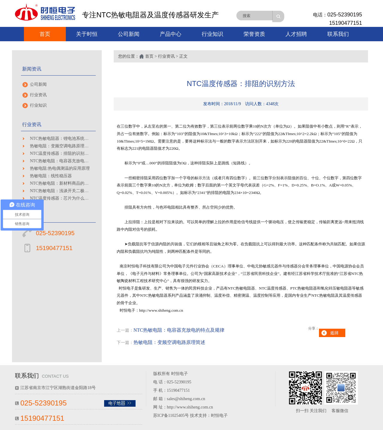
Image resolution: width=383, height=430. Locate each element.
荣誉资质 (254, 34)
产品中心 (170, 34)
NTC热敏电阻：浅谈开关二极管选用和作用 (70, 191)
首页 (44, 34)
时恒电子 (219, 415)
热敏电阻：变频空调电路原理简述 (61, 146)
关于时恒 (87, 34)
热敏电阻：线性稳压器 (51, 176)
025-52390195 (344, 15)
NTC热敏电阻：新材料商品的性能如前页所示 (72, 183)
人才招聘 (296, 34)
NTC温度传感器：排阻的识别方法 (61, 153)
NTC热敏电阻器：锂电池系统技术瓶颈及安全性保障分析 (82, 138)
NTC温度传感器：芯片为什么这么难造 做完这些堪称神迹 (83, 198)
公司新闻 (128, 34)
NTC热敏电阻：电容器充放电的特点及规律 (70, 161)
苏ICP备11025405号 (171, 415)
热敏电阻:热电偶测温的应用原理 (60, 168)
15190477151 (345, 23)
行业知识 (212, 34)
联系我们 (338, 34)
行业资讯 (38, 95)
